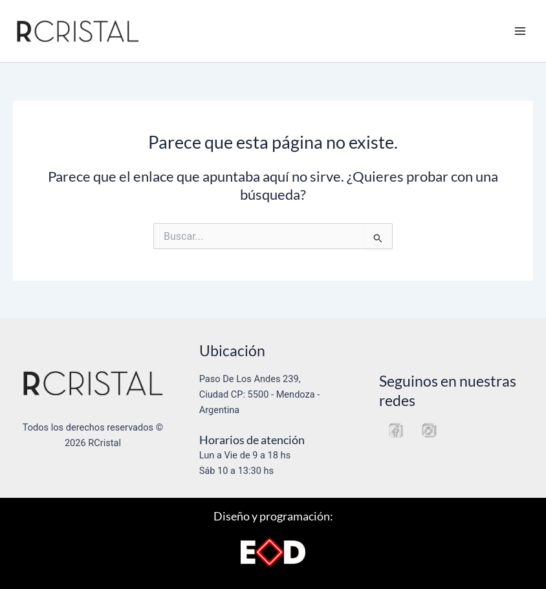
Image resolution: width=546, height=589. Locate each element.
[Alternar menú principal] (520, 31)
